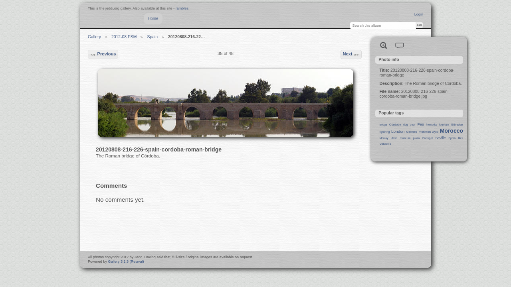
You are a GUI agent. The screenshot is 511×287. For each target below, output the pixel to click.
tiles (460, 138)
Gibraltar (457, 124)
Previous (103, 54)
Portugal (427, 138)
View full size (384, 45)
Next (351, 54)
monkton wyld (429, 132)
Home (153, 18)
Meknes (411, 132)
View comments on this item (400, 45)
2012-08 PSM (124, 37)
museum (405, 138)
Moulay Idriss (388, 138)
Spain (152, 37)
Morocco (451, 131)
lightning (384, 131)
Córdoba (395, 124)
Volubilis (385, 143)
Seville (440, 138)
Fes (420, 124)
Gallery (94, 37)
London (397, 131)
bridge (383, 124)
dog (405, 124)
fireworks (431, 124)
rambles (182, 8)
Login (418, 14)
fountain (444, 124)
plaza (416, 138)
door (413, 124)
